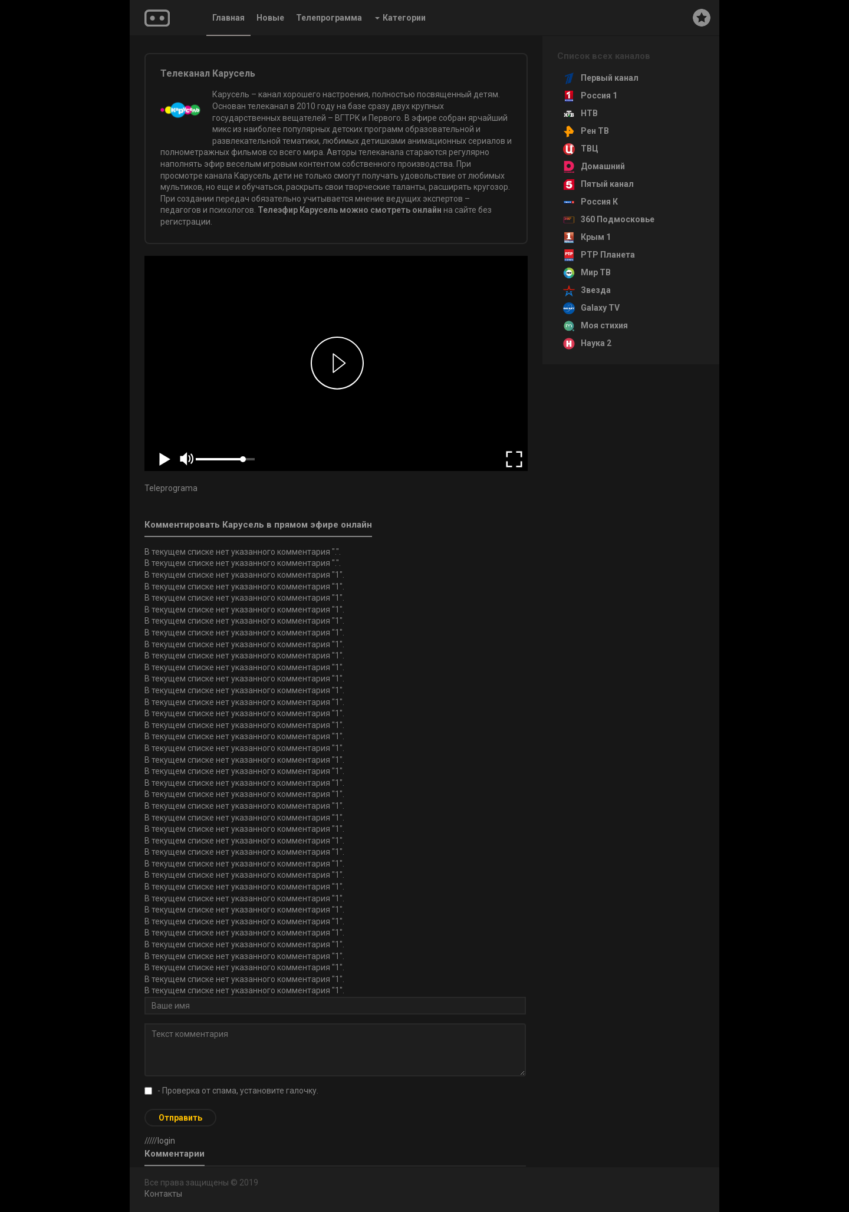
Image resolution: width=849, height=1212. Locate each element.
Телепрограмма (329, 17)
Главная (228, 17)
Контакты (163, 1193)
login (166, 1140)
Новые (270, 17)
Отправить (180, 1117)
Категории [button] (400, 17)
